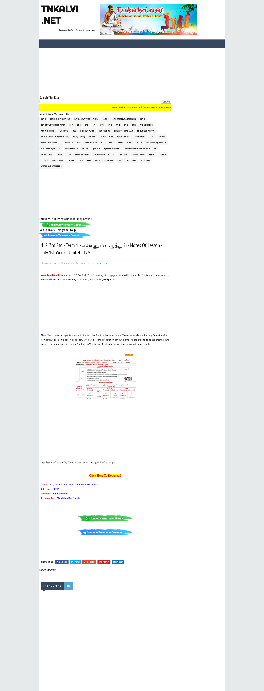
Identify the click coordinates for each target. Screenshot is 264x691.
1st (71, 125)
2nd (79, 125)
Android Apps (146, 125)
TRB (119, 160)
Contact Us (104, 131)
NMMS (130, 142)
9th (134, 125)
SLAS (68, 154)
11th (105, 119)
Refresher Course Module (137, 148)
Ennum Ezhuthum (145, 131)
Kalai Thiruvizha (49, 142)
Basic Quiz (63, 131)
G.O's (152, 136)
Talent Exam (139, 154)
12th (142, 119)
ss (114, 154)
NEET (111, 142)
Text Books (57, 160)
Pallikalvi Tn (71, 148)
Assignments (47, 131)
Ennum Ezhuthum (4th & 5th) (55, 136)
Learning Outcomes (71, 142)
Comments (105, 263)
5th (102, 125)
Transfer (108, 160)
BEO (74, 131)
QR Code (96, 148)
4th (94, 125)
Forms (92, 136)
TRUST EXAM (131, 160)
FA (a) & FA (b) (79, 136)
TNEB (97, 160)
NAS (103, 142)
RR (155, 148)
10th (43, 119)
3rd (86, 125)
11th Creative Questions (124, 119)
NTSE (139, 142)
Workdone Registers (51, 166)
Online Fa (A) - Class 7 (51, 148)
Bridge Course (87, 131)
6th (110, 125)
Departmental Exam (123, 131)
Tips (80, 160)
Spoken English (101, 154)
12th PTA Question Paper (53, 125)
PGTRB (85, 148)
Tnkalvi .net (59, 14)
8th (126, 125)
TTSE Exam (146, 160)
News (120, 142)
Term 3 (44, 160)
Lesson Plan (91, 142)
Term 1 (152, 154)
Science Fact (47, 154)
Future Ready (139, 136)
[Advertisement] (104, 71)
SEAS (60, 154)
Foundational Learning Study (114, 136)
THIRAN (70, 160)
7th (118, 125)
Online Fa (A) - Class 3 (156, 142)
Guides (162, 136)
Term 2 (162, 154)
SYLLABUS (124, 154)
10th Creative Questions (86, 119)
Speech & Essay (82, 154)
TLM (89, 160)
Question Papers (112, 148)
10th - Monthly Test (60, 119)
